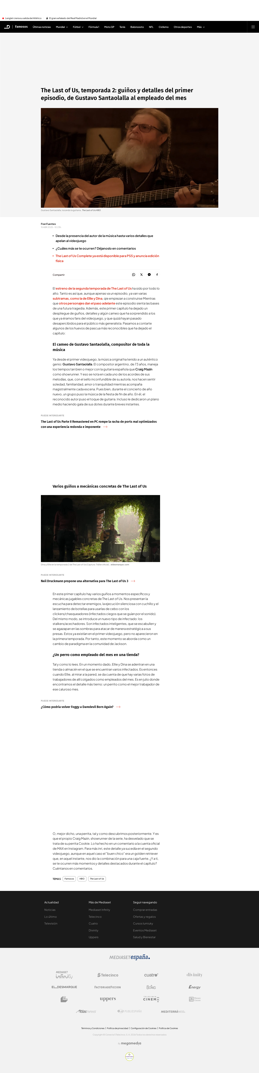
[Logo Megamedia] (131, 1043)
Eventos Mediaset (145, 930)
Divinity (93, 930)
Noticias (49, 910)
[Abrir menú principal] (253, 27)
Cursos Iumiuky (143, 923)
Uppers (93, 937)
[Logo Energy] (195, 987)
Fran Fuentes (48, 224)
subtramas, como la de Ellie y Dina (77, 298)
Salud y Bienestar (144, 937)
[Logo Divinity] (195, 975)
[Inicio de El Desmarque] (7, 27)
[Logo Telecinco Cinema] (151, 999)
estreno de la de (94, 288)
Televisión (50, 923)
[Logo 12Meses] (195, 999)
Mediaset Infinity (99, 910)
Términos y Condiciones (92, 1028)
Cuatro (93, 923)
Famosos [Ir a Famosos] (21, 27)
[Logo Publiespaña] (129, 1011)
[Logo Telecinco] (107, 975)
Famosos (69, 879)
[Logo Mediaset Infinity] (64, 975)
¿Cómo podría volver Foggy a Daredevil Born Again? (80, 707)
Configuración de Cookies (143, 1028)
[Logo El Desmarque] (64, 987)
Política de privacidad (117, 1028)
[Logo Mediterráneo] (173, 1011)
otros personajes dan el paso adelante (87, 303)
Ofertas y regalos (144, 916)
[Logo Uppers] (108, 999)
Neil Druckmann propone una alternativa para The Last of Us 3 (88, 581)
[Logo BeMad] (64, 999)
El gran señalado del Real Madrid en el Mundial (72, 18)
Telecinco (95, 916)
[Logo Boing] (151, 987)
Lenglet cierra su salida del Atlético (23, 18)
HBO (82, 879)
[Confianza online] (129, 1060)
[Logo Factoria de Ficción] (108, 987)
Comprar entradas (145, 910)
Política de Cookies (168, 1028)
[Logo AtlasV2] (86, 1011)
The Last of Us (97, 879)
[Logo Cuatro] (151, 975)
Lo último (50, 916)
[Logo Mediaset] (129, 959)
